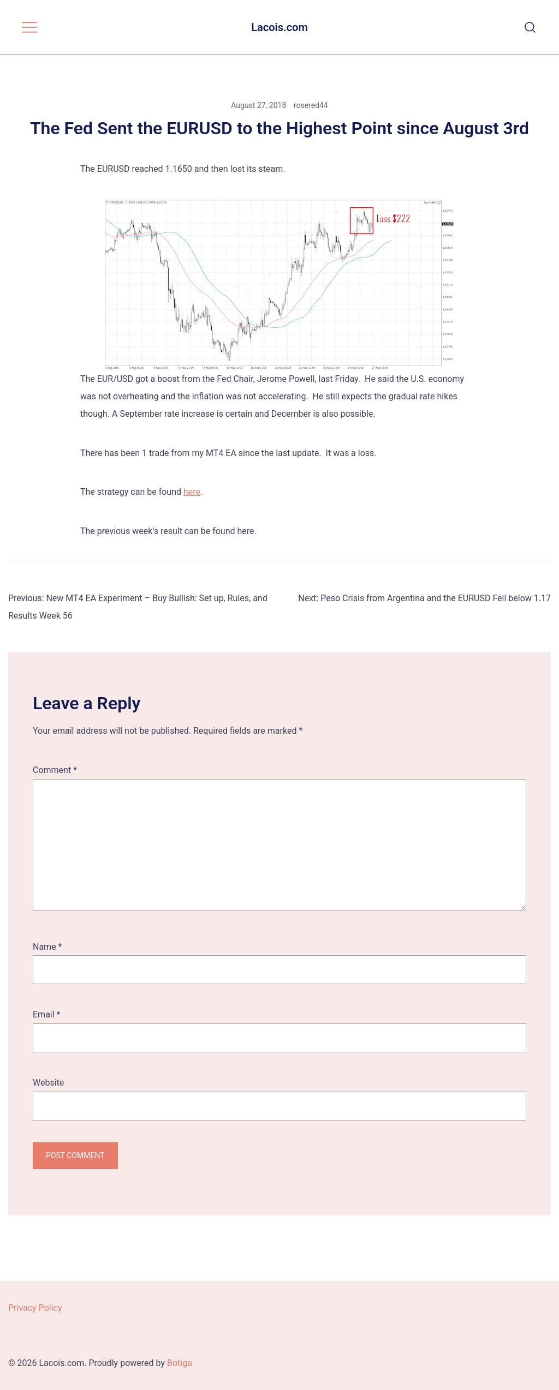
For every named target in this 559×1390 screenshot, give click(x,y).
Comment (55, 770)
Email (46, 1014)
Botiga (179, 1363)
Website (48, 1082)
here (191, 492)
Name (47, 947)
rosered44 (311, 105)
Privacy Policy (35, 1308)
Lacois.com (279, 27)
